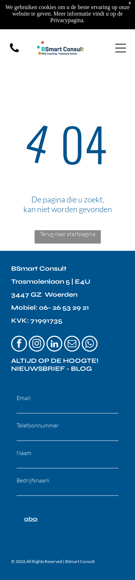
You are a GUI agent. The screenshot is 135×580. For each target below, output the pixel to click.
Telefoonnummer (38, 425)
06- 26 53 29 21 (64, 308)
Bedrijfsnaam (33, 480)
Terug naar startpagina (67, 233)
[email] (72, 344)
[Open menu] (120, 19)
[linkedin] (54, 344)
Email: (24, 397)
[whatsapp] (90, 344)
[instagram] (37, 344)
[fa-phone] (14, 22)
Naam (24, 452)
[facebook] (19, 344)
